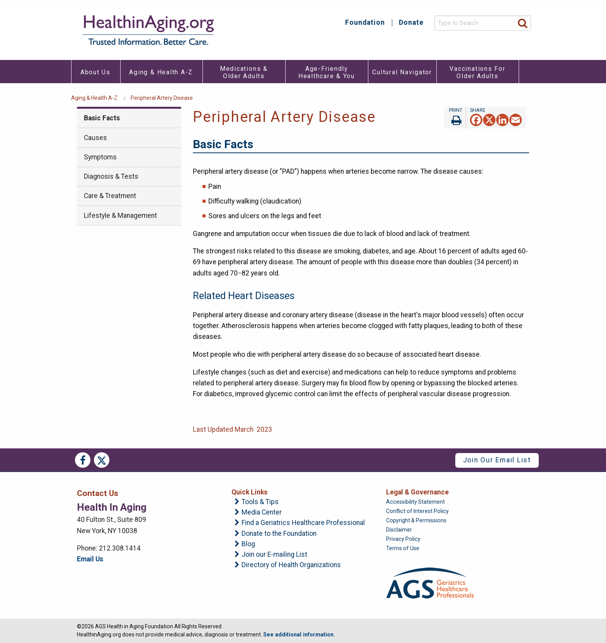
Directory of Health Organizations (291, 565)
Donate (411, 22)
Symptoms (100, 157)
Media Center (262, 512)
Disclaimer (399, 529)
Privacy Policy (403, 539)
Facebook (82, 460)
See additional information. (299, 634)
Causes (95, 138)
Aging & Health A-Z (94, 98)
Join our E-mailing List (274, 554)
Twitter (101, 460)
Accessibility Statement (415, 501)
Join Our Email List (497, 460)
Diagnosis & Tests (111, 176)
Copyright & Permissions (416, 520)
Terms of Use (402, 548)
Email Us (90, 559)
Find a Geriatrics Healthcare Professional (303, 523)
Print (455, 117)
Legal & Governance (417, 492)
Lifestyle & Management (120, 215)
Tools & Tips (260, 502)
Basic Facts (102, 118)
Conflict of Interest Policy (417, 511)
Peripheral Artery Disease (162, 98)
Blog (248, 544)
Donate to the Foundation (279, 533)
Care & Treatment (110, 196)
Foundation (365, 22)
